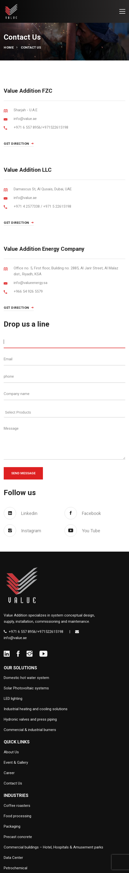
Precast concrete (18, 837)
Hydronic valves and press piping (30, 719)
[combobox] (64, 411)
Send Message (23, 473)
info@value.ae (15, 638)
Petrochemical (15, 868)
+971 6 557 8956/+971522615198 (36, 631)
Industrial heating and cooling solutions (35, 709)
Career (9, 773)
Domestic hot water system (26, 678)
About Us (11, 752)
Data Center (13, 857)
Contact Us (13, 783)
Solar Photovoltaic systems (26, 688)
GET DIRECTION (19, 143)
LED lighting (13, 698)
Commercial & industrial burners (30, 730)
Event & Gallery (16, 762)
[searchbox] (66, 411)
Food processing (17, 816)
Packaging (12, 826)
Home (9, 47)
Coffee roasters (17, 805)
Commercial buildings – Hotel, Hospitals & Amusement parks (53, 847)
